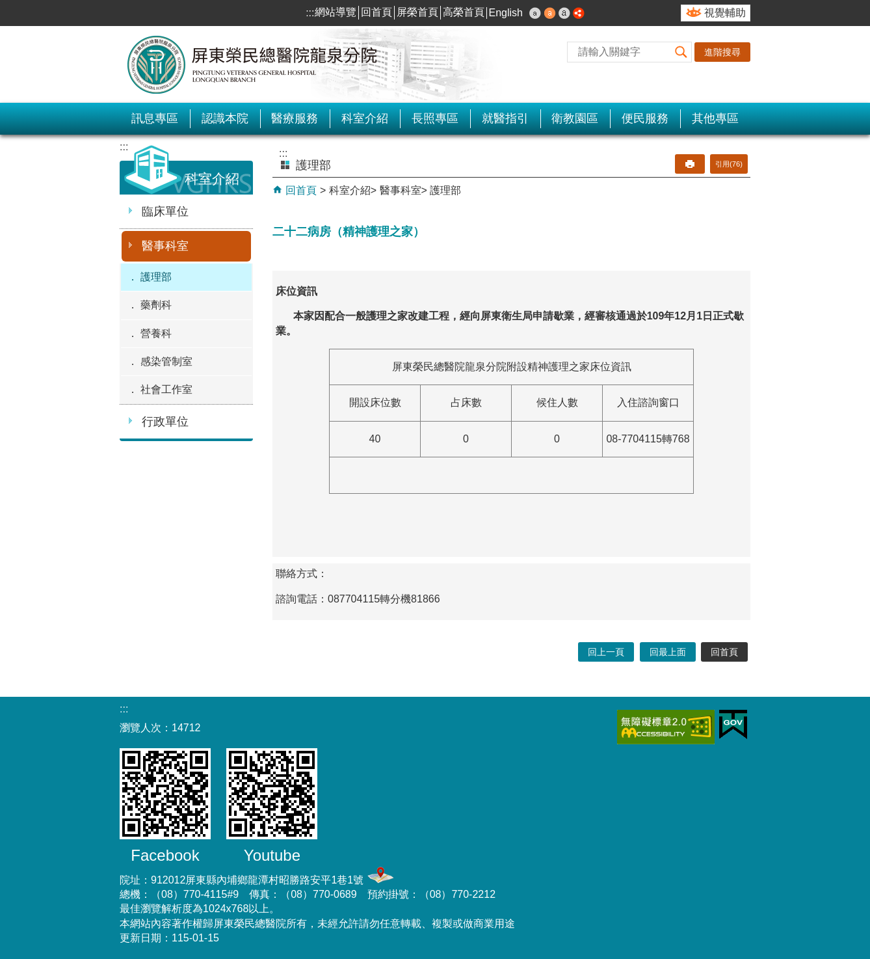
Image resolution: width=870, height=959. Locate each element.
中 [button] (550, 13)
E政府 (733, 724)
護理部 (156, 276)
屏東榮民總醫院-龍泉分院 (253, 64)
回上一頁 (606, 652)
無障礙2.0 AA (666, 727)
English (506, 12)
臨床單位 (165, 211)
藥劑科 (156, 304)
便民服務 (645, 118)
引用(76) (729, 164)
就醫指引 (505, 118)
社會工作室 (166, 389)
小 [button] (535, 13)
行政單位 (165, 421)
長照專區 (435, 118)
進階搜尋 (722, 52)
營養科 (156, 333)
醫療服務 (294, 118)
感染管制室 (166, 361)
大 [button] (564, 13)
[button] (681, 52)
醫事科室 (165, 245)
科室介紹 (364, 118)
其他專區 (715, 118)
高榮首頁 (463, 12)
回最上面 (668, 652)
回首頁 (376, 12)
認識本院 (225, 118)
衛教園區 (574, 118)
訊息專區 (154, 118)
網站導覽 (335, 12)
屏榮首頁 (417, 12)
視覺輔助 (725, 12)
